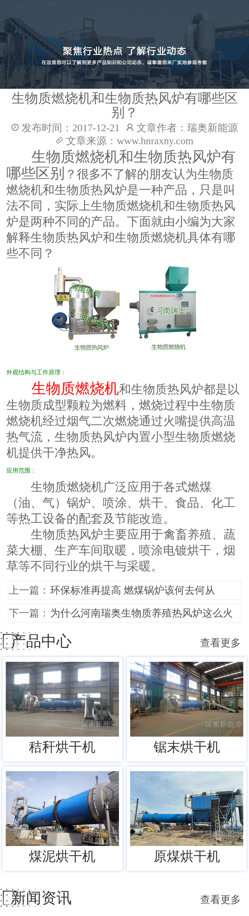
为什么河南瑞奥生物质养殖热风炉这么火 (141, 613)
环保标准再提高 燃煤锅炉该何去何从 (132, 590)
